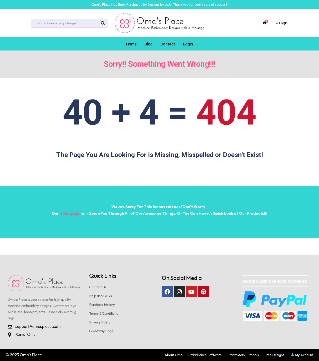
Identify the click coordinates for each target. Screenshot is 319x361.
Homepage (70, 213)
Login (281, 23)
